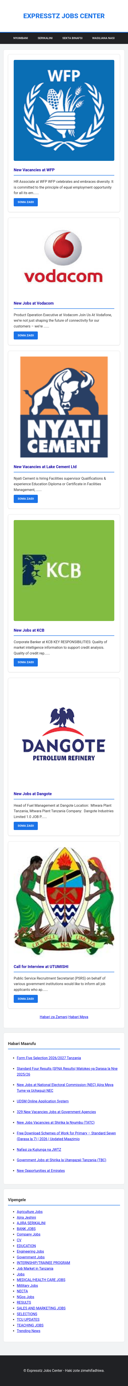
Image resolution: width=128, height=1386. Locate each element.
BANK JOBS (26, 1229)
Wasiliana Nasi (103, 38)
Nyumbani (20, 38)
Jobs (21, 1274)
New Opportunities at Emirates (41, 1171)
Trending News (28, 1331)
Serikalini (45, 38)
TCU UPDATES (28, 1319)
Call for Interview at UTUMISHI (41, 966)
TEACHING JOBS (30, 1325)
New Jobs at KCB (29, 630)
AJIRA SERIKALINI (31, 1223)
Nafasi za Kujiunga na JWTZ (39, 1149)
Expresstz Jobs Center (64, 16)
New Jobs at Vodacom (34, 303)
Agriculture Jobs (30, 1212)
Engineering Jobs (30, 1251)
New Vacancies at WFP (34, 170)
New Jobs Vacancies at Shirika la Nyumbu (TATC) (56, 1122)
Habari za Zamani (53, 1017)
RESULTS (24, 1302)
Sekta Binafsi (72, 38)
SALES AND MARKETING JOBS (41, 1308)
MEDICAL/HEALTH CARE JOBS (41, 1280)
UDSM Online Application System (43, 1101)
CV (19, 1240)
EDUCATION (26, 1246)
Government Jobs (31, 1257)
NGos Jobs (25, 1297)
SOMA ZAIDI (26, 202)
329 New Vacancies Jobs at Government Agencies (56, 1112)
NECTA (22, 1291)
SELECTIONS (27, 1314)
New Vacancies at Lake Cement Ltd (45, 466)
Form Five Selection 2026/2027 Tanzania (49, 1058)
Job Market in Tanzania (35, 1268)
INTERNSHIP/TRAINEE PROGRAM (43, 1263)
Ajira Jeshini (26, 1217)
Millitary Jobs (27, 1285)
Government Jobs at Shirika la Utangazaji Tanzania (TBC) (61, 1160)
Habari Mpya (78, 1017)
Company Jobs (28, 1234)
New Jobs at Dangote (33, 793)
